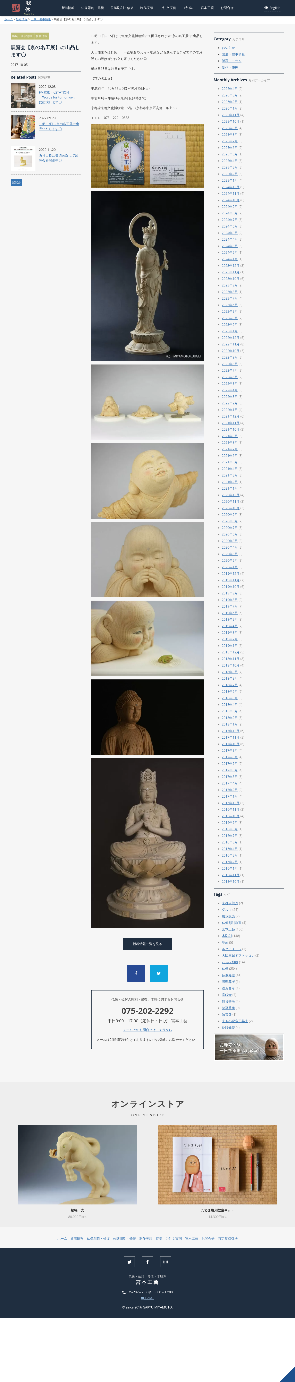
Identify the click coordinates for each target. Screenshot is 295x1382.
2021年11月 (231, 423)
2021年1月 (230, 488)
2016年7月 (230, 835)
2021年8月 (230, 442)
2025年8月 (230, 134)
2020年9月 (230, 514)
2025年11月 (231, 115)
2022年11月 (231, 344)
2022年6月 (230, 377)
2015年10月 (231, 881)
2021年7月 (230, 449)
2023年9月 (230, 285)
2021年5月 (230, 462)
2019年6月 (230, 613)
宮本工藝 (207, 7)
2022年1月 (230, 409)
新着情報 (68, 7)
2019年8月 (230, 600)
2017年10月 (231, 744)
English (272, 7)
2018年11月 (231, 658)
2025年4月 (230, 160)
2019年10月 (231, 586)
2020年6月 (230, 534)
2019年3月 (230, 632)
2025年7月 (230, 141)
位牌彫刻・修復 (122, 7)
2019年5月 (230, 619)
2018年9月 (230, 672)
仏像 (225, 968)
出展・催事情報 (41, 19)
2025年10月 (231, 121)
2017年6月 (230, 770)
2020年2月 (230, 560)
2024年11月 (231, 193)
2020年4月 (230, 547)
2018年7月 (230, 685)
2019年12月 (231, 573)
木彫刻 (227, 936)
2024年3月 (230, 246)
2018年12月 (231, 652)
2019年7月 (230, 606)
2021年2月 (230, 482)
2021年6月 (230, 455)
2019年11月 (231, 580)
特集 (189, 7)
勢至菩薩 (228, 1008)
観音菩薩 (228, 1001)
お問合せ (227, 7)
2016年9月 (230, 822)
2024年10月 (231, 200)
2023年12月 (231, 265)
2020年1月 (230, 567)
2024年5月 (230, 233)
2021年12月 (231, 416)
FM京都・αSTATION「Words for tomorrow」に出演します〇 (58, 97)
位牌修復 (228, 1027)
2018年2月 (230, 717)
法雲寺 (227, 1014)
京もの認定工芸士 (235, 1021)
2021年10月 (231, 429)
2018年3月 (230, 711)
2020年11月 (231, 501)
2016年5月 (230, 842)
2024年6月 (230, 226)
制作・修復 (230, 67)
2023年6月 (230, 305)
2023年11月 (231, 272)
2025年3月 (230, 167)
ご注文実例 (168, 7)
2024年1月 (230, 259)
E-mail (147, 1298)
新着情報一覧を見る (147, 944)
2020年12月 (231, 495)
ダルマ (227, 909)
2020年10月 (231, 508)
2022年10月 (231, 351)
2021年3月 (230, 475)
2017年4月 (230, 783)
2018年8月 (230, 678)
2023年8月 (230, 292)
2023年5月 (230, 311)
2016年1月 (230, 868)
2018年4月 (230, 704)
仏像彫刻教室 (232, 922)
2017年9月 (230, 750)
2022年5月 (230, 383)
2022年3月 (230, 396)
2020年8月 (230, 521)
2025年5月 (230, 154)
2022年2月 (230, 403)
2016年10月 (231, 816)
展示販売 (228, 916)
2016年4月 (230, 849)
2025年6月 (230, 147)
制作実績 (146, 7)
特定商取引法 (228, 1238)
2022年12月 (231, 337)
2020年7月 (230, 527)
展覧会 (16, 182)
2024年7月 (230, 219)
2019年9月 (230, 593)
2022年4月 (230, 390)
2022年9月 (230, 357)
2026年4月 (230, 88)
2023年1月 (230, 331)
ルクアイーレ (232, 949)
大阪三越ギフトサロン (238, 955)
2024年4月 (230, 239)
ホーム (8, 19)
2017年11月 (231, 737)
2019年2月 (230, 639)
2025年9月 (230, 128)
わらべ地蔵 (230, 962)
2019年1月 (230, 645)
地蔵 (225, 942)
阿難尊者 (228, 981)
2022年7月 (230, 370)
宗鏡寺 (227, 995)
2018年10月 (231, 665)
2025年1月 (230, 180)
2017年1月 (230, 796)
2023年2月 (230, 324)
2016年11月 (231, 809)
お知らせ (228, 47)
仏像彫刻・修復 (92, 7)
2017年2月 (230, 790)
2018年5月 (230, 698)
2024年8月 (230, 213)
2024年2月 (230, 252)
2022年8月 (230, 364)
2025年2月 (230, 174)
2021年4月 (230, 468)
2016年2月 (230, 862)
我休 (28, 7)
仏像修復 (228, 975)
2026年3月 (230, 95)
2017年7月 (230, 763)
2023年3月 (230, 318)
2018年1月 (230, 724)
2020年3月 (230, 554)
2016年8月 (230, 829)
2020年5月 (230, 541)
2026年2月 (230, 102)
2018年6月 (230, 691)
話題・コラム (232, 61)
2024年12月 (231, 187)
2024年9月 (230, 206)
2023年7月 (230, 298)
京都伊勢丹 (230, 903)
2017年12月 (231, 731)
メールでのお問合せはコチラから (147, 1030)
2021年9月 (230, 436)
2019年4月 (230, 626)
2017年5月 (230, 776)
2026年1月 (230, 108)
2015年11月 (231, 875)
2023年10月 (231, 278)
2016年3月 (230, 855)
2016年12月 (231, 803)
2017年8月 (230, 757)
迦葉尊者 (228, 988)
